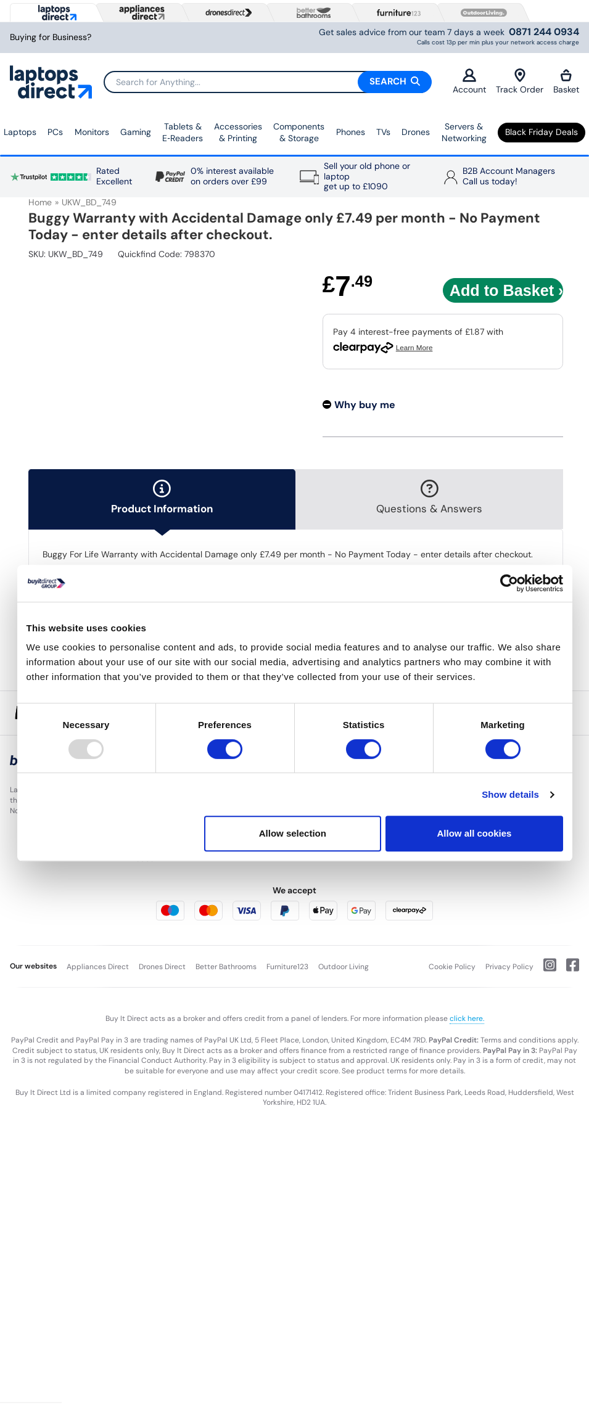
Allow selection (292, 833)
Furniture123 (287, 967)
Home (40, 202)
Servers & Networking (464, 132)
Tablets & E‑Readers (182, 132)
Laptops (20, 131)
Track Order (519, 81)
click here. (467, 1018)
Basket (566, 81)
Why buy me (364, 404)
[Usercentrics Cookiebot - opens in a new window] (509, 583)
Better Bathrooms (226, 967)
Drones (416, 131)
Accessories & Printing (238, 132)
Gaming (135, 131)
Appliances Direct (98, 967)
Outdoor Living (343, 967)
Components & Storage (298, 132)
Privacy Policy (509, 967)
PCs (55, 131)
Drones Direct (162, 967)
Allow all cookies (474, 833)
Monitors (92, 131)
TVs (383, 131)
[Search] (268, 82)
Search (394, 81)
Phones (350, 131)
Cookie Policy (452, 967)
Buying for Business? (50, 37)
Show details (510, 794)
